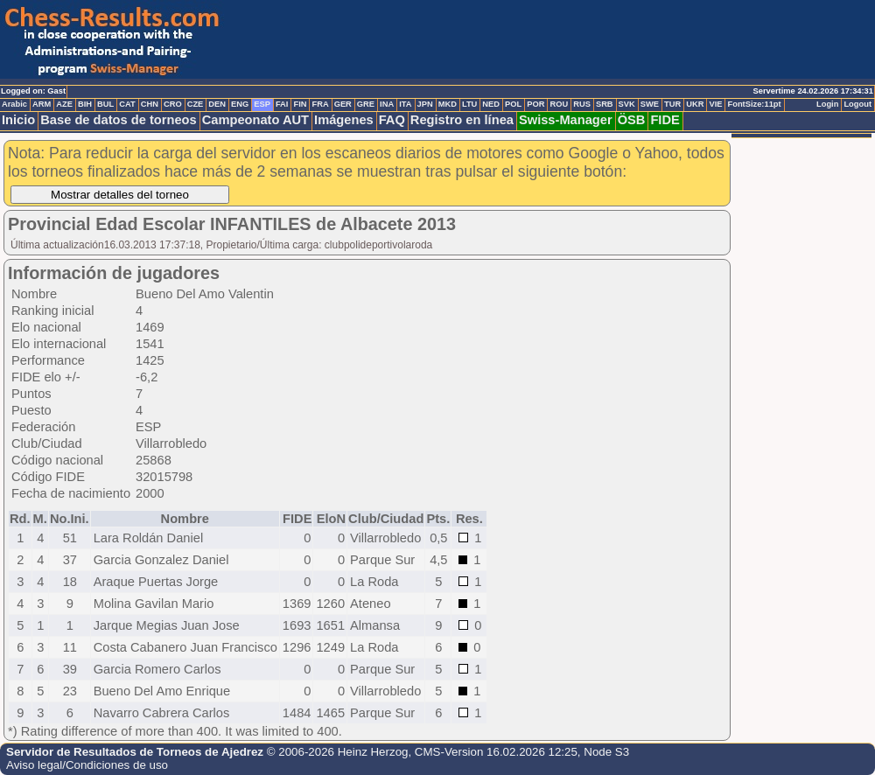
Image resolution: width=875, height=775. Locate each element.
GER (343, 104)
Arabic (14, 104)
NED (491, 104)
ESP (262, 104)
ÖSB (632, 120)
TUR (672, 104)
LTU (469, 104)
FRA (320, 104)
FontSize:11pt (753, 104)
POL (513, 104)
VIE (715, 104)
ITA (405, 104)
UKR (695, 104)
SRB (604, 104)
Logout (858, 104)
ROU (559, 104)
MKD (447, 104)
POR (535, 104)
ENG (239, 104)
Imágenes (344, 120)
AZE (64, 104)
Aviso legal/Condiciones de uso (87, 765)
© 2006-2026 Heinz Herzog (338, 751)
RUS (582, 104)
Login (827, 104)
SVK (627, 104)
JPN (425, 104)
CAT (127, 104)
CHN (149, 104)
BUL (105, 104)
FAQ (392, 120)
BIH (85, 104)
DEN (217, 104)
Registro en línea (462, 120)
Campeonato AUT (255, 120)
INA (387, 104)
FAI (282, 104)
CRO (173, 104)
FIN (299, 104)
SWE (649, 104)
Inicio (18, 120)
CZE (195, 104)
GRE (365, 104)
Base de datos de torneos (118, 120)
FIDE (664, 120)
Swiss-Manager (565, 120)
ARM (41, 104)
